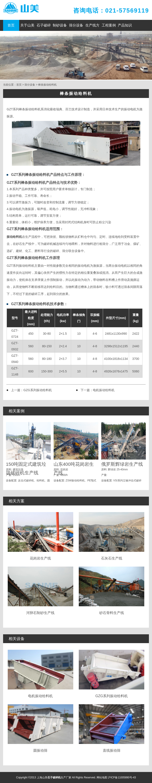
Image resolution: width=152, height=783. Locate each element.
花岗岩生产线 (40, 536)
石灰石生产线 (111, 536)
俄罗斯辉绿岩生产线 (122, 464)
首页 (11, 25)
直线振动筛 (111, 728)
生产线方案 (92, 27)
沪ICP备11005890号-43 (122, 777)
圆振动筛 (40, 728)
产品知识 (125, 25)
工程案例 (109, 25)
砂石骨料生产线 (111, 591)
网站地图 (102, 777)
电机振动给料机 (103, 390)
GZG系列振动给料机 (37, 390)
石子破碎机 (44, 27)
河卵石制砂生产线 (40, 591)
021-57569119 (127, 10)
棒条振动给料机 (47, 84)
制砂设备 (60, 25)
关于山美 (27, 25)
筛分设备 (76, 25)
